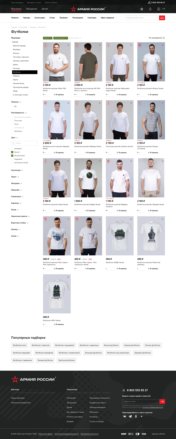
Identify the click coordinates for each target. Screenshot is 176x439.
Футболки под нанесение (118, 353)
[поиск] (142, 17)
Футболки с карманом (22, 360)
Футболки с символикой (69, 353)
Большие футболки (93, 353)
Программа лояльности (100, 398)
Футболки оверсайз (21, 353)
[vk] (124, 416)
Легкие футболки (152, 345)
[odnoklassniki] (136, 416)
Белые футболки (111, 345)
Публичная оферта (45, 434)
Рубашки (16, 76)
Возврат (70, 421)
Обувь (15, 91)
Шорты (15, 80)
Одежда (15, 42)
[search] (162, 17)
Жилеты (16, 53)
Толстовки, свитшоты (21, 57)
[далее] (162, 401)
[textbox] (142, 17)
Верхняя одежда (19, 46)
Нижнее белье (18, 83)
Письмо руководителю (21, 403)
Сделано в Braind (158, 434)
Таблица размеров (97, 407)
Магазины (94, 412)
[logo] (88, 9)
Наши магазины (17, 3)
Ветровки (16, 49)
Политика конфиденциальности (67, 434)
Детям (69, 407)
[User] (150, 9)
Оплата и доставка (74, 417)
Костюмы (16, 68)
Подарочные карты (98, 403)
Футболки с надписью (89, 345)
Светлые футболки (66, 360)
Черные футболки (131, 345)
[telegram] (130, 416)
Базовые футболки (143, 353)
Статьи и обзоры (51, 3)
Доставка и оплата (34, 3)
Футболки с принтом (40, 345)
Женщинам (71, 403)
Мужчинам (71, 398)
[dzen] (141, 416)
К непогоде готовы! (20, 95)
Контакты (94, 417)
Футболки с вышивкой (64, 345)
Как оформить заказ (75, 412)
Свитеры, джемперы (21, 61)
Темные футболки (45, 360)
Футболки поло (19, 345)
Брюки (15, 65)
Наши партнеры (18, 398)
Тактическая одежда (20, 87)
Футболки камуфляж (44, 353)
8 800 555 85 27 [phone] (156, 2)
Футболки (17, 72)
